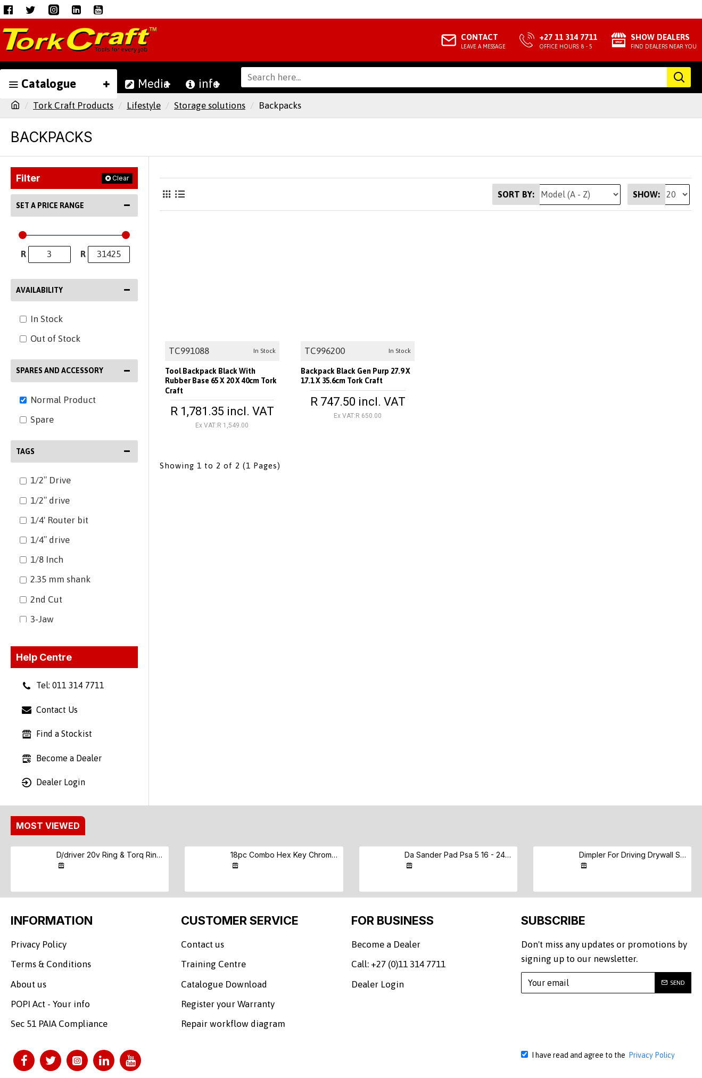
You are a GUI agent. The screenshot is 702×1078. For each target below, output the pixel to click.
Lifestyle (144, 105)
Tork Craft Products (73, 105)
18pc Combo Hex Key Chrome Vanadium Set (284, 854)
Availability (39, 290)
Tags (25, 451)
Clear (120, 178)
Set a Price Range (50, 205)
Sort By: (516, 194)
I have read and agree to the (598, 1055)
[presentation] (603, 1021)
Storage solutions (209, 105)
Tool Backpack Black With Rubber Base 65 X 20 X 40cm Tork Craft (221, 378)
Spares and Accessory (59, 370)
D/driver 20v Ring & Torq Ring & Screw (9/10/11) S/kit (110, 854)
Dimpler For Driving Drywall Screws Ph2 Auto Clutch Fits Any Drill (633, 854)
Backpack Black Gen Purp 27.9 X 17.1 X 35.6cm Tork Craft (353, 378)
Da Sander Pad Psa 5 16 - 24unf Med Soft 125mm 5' (458, 854)
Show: (646, 194)
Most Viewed (48, 825)
